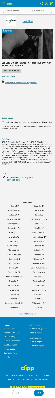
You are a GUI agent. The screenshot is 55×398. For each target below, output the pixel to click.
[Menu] (3, 3)
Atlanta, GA (14, 215)
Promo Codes (9, 349)
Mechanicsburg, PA (39, 219)
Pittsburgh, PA (39, 259)
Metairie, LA (39, 228)
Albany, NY (14, 206)
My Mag (7, 357)
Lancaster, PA (39, 210)
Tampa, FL (39, 299)
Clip (17, 393)
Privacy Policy (35, 375)
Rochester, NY (39, 263)
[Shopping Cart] (51, 3)
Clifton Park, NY (14, 255)
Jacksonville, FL (14, 308)
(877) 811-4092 (13, 180)
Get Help (7, 345)
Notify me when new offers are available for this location (28, 122)
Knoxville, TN (38, 206)
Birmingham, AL (14, 224)
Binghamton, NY (14, 219)
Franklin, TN (14, 281)
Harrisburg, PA (14, 299)
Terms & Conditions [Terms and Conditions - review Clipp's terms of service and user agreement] (12, 341)
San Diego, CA (39, 272)
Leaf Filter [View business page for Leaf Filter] (28, 21)
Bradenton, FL (14, 228)
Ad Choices (28, 379)
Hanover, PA (14, 294)
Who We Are (11, 375)
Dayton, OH (14, 268)
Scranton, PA (39, 285)
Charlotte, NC (14, 241)
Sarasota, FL (39, 277)
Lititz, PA (39, 215)
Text (39, 393)
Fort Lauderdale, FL (14, 277)
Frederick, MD (14, 285)
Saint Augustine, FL (39, 268)
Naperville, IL (39, 241)
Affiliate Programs (37, 346)
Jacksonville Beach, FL (14, 303)
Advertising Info (37, 342)
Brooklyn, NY (14, 233)
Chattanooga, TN (14, 246)
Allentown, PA (14, 210)
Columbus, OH (14, 263)
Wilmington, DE (39, 303)
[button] (46, 3)
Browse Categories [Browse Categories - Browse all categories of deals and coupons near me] (38, 329)
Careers (46, 375)
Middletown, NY (39, 233)
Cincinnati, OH (14, 250)
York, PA (39, 308)
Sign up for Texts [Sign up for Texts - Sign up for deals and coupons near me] (10, 353)
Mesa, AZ (39, 224)
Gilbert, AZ (14, 290)
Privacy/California (13, 379)
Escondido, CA (14, 272)
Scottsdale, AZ (39, 281)
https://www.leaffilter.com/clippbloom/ (21, 83)
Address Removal (41, 379)
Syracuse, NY (39, 294)
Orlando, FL (39, 250)
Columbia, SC (14, 259)
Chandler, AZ (14, 237)
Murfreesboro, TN (39, 237)
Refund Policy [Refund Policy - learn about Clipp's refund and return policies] (9, 337)
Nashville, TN (39, 246)
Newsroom (22, 375)
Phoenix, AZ (39, 255)
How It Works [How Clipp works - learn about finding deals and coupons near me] (36, 333)
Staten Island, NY (39, 290)
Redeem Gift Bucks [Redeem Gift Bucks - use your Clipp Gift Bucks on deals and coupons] (11, 333)
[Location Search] (41, 11)
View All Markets (27, 314)
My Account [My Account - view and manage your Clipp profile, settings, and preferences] (9, 329)
